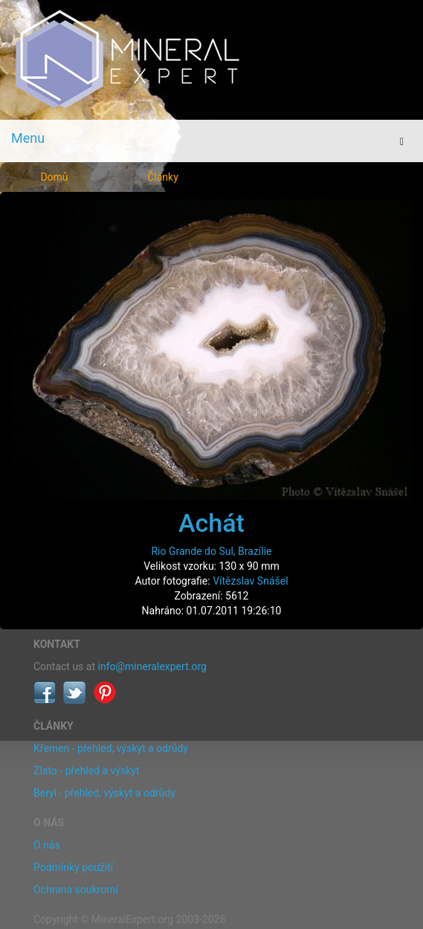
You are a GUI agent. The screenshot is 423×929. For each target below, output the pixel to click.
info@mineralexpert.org (152, 666)
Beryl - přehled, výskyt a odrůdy (104, 793)
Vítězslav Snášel (250, 581)
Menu (28, 138)
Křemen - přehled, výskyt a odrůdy (110, 748)
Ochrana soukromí (75, 890)
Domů (54, 177)
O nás (46, 845)
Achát (211, 523)
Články (162, 177)
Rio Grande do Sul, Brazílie (211, 551)
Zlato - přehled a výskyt (86, 771)
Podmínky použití (73, 867)
